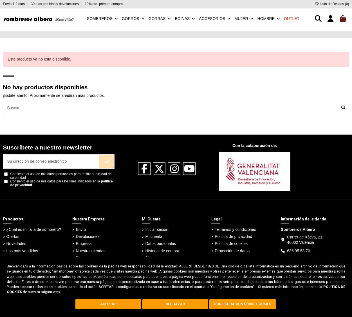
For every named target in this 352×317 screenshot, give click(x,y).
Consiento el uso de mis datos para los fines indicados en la (61, 183)
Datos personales (160, 243)
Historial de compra (162, 251)
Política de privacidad (233, 236)
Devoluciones (87, 236)
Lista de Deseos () (332, 4)
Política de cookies (231, 243)
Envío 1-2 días (14, 4)
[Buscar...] (343, 108)
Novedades (16, 243)
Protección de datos (232, 251)
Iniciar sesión (156, 229)
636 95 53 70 (298, 251)
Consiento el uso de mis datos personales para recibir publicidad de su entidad (61, 176)
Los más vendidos (22, 251)
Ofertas (12, 236)
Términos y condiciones (235, 229)
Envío (81, 229)
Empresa (83, 243)
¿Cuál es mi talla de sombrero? (33, 229)
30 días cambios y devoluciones (55, 4)
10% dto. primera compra (104, 4)
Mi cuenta (153, 236)
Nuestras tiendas (90, 251)
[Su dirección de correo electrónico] (51, 161)
